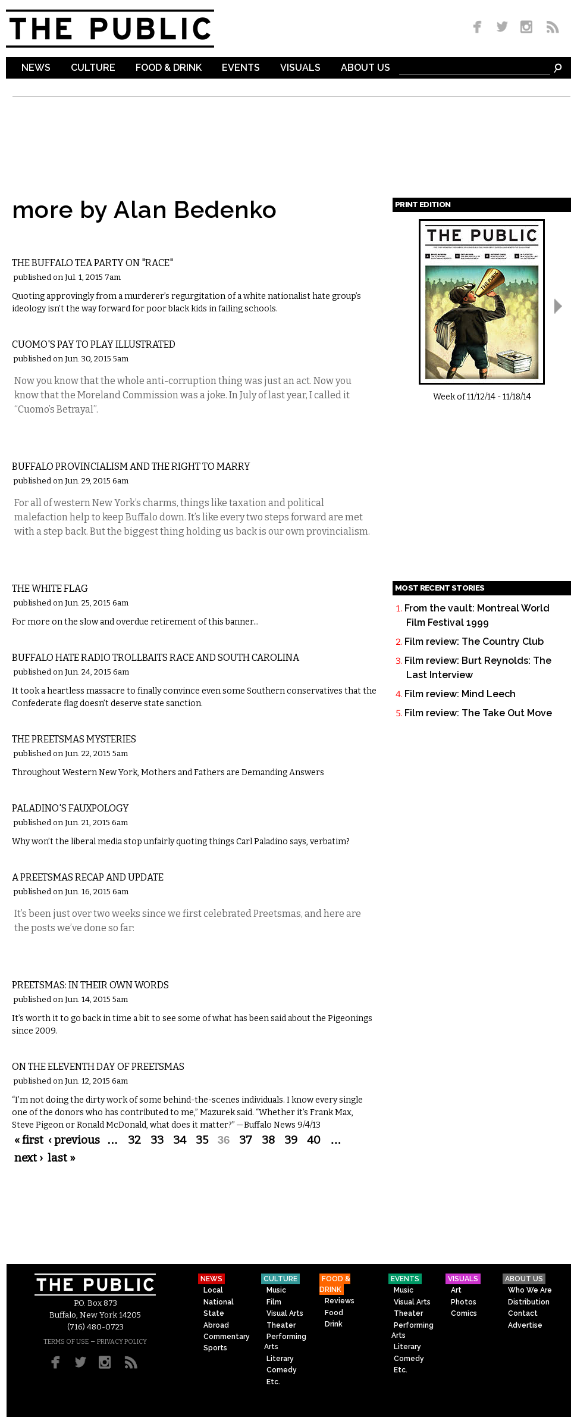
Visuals (300, 68)
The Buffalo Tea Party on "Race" (92, 263)
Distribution (529, 1302)
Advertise (525, 1325)
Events (241, 68)
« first (28, 1140)
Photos (463, 1302)
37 (245, 1140)
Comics (464, 1313)
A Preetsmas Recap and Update (88, 877)
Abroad (216, 1325)
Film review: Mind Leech (460, 694)
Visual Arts (284, 1313)
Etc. (273, 1382)
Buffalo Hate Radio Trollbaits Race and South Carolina (155, 657)
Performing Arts (285, 1341)
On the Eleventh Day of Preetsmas (98, 1066)
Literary (280, 1358)
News (36, 68)
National (218, 1302)
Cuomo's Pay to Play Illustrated (93, 344)
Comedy (281, 1370)
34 (179, 1140)
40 (314, 1140)
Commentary (50, 243)
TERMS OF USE (66, 1342)
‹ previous (74, 1140)
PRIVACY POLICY (122, 1342)
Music (276, 1290)
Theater (281, 1325)
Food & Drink (169, 68)
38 (268, 1140)
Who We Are (530, 1290)
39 (290, 1140)
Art (456, 1290)
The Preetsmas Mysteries (74, 739)
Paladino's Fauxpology (70, 808)
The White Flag (50, 588)
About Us (365, 68)
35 (202, 1140)
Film (273, 1302)
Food (334, 1313)
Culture (93, 68)
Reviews (339, 1301)
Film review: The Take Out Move (478, 713)
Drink (334, 1324)
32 (134, 1140)
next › (28, 1158)
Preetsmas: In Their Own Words (90, 985)
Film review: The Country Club (474, 641)
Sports (215, 1348)
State (213, 1313)
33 (157, 1140)
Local (213, 1290)
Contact (523, 1313)
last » (62, 1158)
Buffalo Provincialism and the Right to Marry (131, 466)
